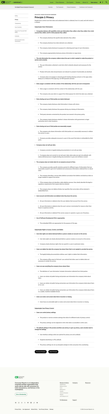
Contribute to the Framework (85, 7)
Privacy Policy (18, 409)
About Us (85, 2)
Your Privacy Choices (43, 409)
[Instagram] (19, 403)
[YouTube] (37, 403)
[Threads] (22, 403)
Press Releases (60, 2)
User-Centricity (18, 27)
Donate (78, 2)
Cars (61, 388)
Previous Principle (40, 351)
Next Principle (53, 351)
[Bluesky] (28, 403)
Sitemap (51, 409)
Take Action (94, 2)
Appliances (63, 384)
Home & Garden (64, 393)
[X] (25, 403)
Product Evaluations (71, 7)
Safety (16, 15)
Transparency (18, 23)
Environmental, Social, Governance (19, 40)
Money (61, 394)
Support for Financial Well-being (21, 31)
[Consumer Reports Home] (20, 377)
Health (61, 391)
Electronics (62, 389)
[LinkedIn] (31, 403)
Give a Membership (21, 394)
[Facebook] (16, 403)
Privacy (16, 19)
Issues (51, 2)
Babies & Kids (63, 386)
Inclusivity (17, 36)
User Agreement (26, 409)
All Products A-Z (64, 396)
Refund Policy (34, 409)
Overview (50, 7)
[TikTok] (34, 403)
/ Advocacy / (17, 2)
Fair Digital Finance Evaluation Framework (24, 7)
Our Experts (70, 2)
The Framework (59, 7)
